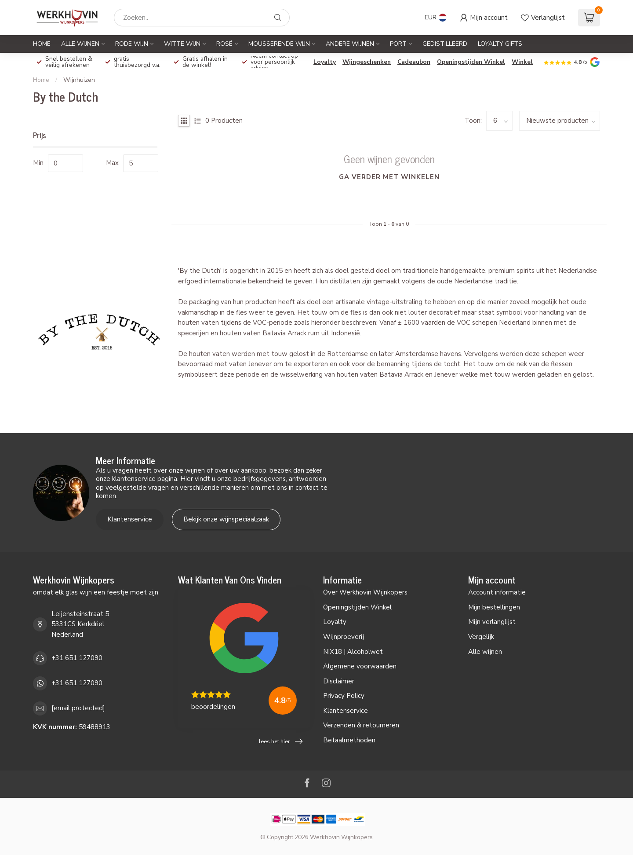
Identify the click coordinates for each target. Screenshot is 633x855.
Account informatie (497, 592)
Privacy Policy (343, 695)
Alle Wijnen (80, 44)
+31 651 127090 (76, 657)
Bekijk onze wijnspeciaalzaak (226, 519)
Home (42, 44)
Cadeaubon (413, 62)
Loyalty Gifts (500, 44)
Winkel (522, 62)
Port (398, 44)
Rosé (224, 44)
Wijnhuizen (79, 80)
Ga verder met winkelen (389, 176)
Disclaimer (338, 681)
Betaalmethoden (349, 740)
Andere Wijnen (350, 44)
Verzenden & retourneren (361, 725)
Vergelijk (481, 636)
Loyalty (324, 62)
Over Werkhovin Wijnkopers (365, 592)
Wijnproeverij (343, 636)
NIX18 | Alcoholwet (353, 651)
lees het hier (280, 741)
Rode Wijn (131, 44)
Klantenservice (129, 519)
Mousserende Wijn (279, 44)
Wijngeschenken (366, 62)
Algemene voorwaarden (360, 666)
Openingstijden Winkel (471, 62)
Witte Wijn (182, 44)
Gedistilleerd (444, 44)
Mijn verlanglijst (492, 621)
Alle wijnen (485, 651)
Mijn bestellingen (494, 607)
